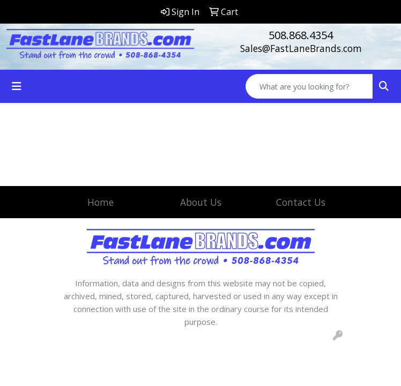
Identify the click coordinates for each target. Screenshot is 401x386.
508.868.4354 (301, 35)
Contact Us (300, 202)
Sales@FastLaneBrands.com (301, 48)
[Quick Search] (309, 86)
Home (100, 202)
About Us (200, 202)
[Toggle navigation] (16, 86)
